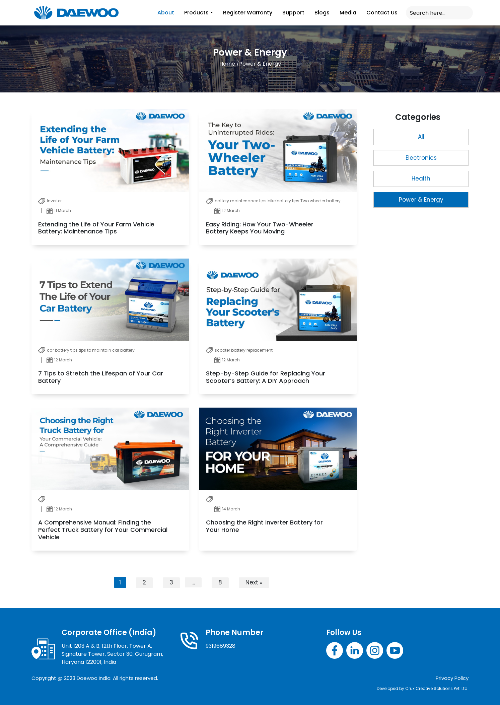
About (165, 12)
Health (421, 178)
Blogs (322, 12)
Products (196, 12)
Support (293, 12)
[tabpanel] (194, 350)
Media (348, 12)
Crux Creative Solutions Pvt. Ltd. (437, 688)
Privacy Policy (452, 678)
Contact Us (382, 12)
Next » (254, 582)
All (421, 137)
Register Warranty (247, 12)
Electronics (421, 158)
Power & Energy (421, 200)
